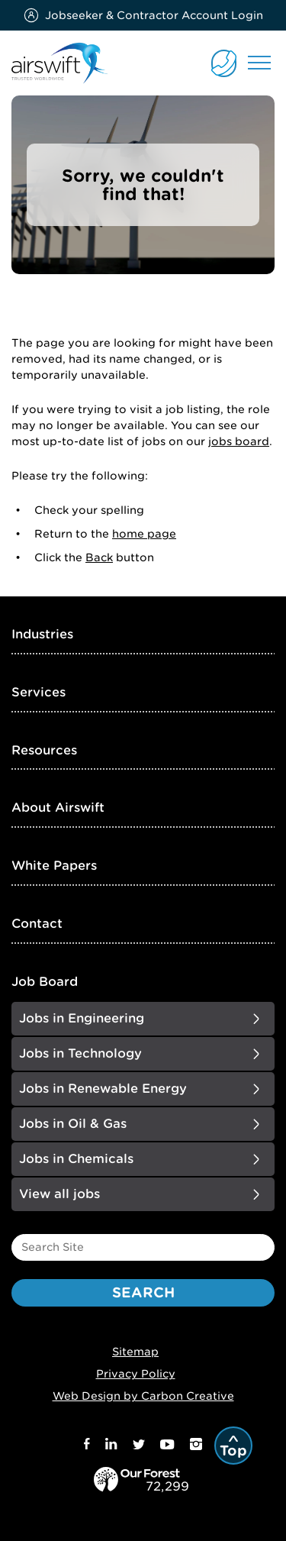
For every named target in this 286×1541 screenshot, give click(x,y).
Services (38, 692)
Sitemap (135, 1352)
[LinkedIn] (111, 1446)
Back (99, 557)
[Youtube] (167, 1446)
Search (143, 1292)
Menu (259, 62)
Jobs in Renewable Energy (103, 1088)
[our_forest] (151, 1484)
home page (144, 534)
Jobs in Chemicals (76, 1159)
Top (233, 1450)
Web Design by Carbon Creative (143, 1396)
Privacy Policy (135, 1374)
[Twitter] (139, 1446)
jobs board (238, 441)
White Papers (54, 865)
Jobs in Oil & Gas (73, 1123)
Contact (37, 923)
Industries (42, 634)
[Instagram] (196, 1446)
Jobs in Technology (80, 1053)
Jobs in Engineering (81, 1018)
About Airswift (57, 807)
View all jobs (59, 1194)
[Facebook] (87, 1446)
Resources (44, 750)
